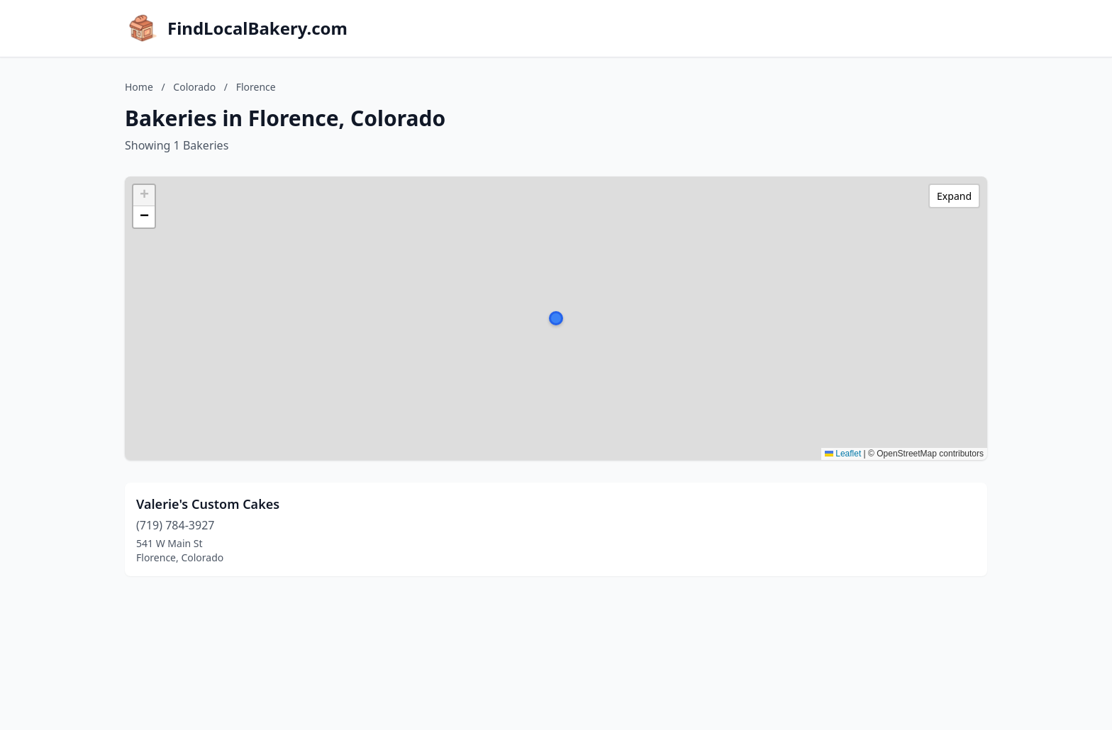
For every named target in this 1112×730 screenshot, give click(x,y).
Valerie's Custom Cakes (207, 503)
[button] (556, 318)
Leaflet (843, 454)
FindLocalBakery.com (257, 28)
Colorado (194, 87)
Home (139, 87)
